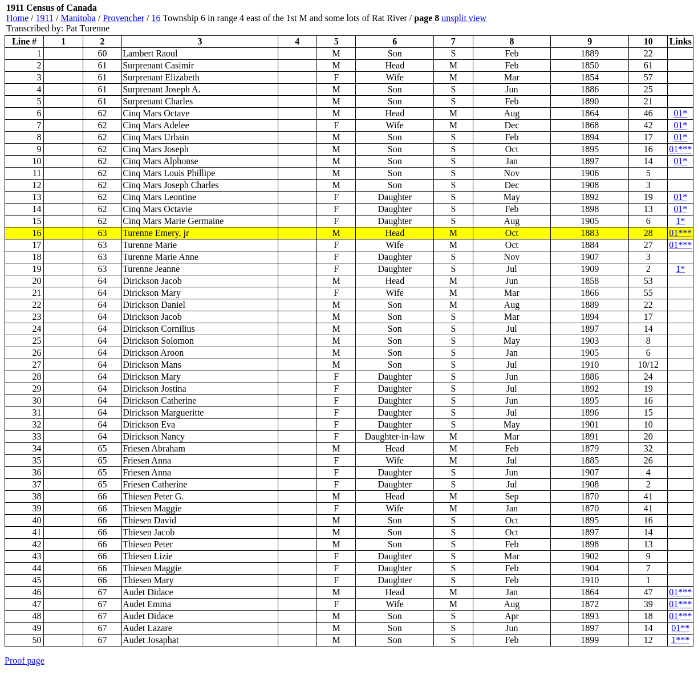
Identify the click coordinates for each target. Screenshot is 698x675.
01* (680, 113)
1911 (45, 18)
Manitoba (77, 18)
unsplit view (463, 18)
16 (156, 18)
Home (17, 18)
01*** (680, 149)
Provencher (123, 18)
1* (680, 221)
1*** (680, 640)
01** (680, 628)
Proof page (24, 660)
